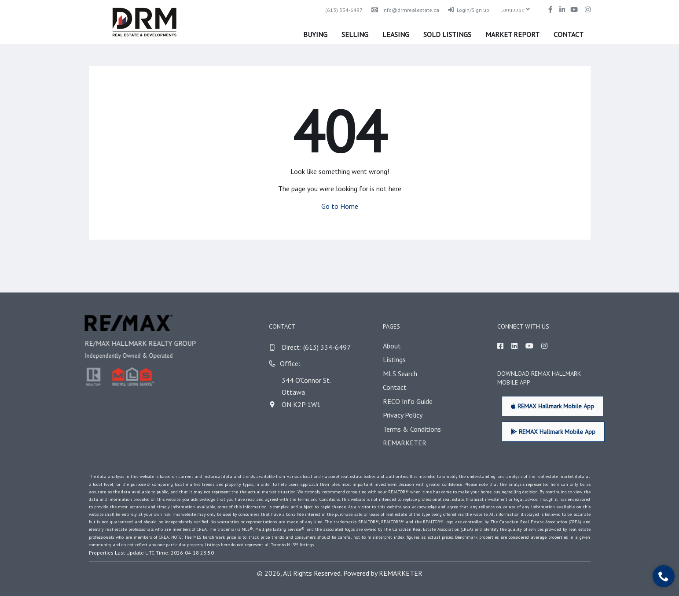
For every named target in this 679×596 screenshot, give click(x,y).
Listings (408, 359)
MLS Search (414, 373)
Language (515, 9)
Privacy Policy (417, 415)
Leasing (395, 34)
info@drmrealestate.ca (405, 10)
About (406, 345)
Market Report (512, 34)
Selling (354, 34)
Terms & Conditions (426, 429)
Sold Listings (447, 34)
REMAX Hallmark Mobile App (566, 406)
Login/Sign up (468, 10)
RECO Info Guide (422, 401)
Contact (569, 34)
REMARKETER (418, 442)
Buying (315, 34)
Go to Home (339, 206)
